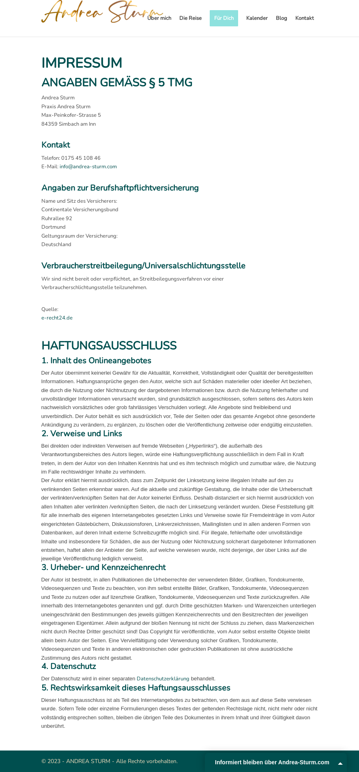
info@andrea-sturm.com (88, 166)
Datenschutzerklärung (163, 678)
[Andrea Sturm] (102, 18)
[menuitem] (159, 18)
